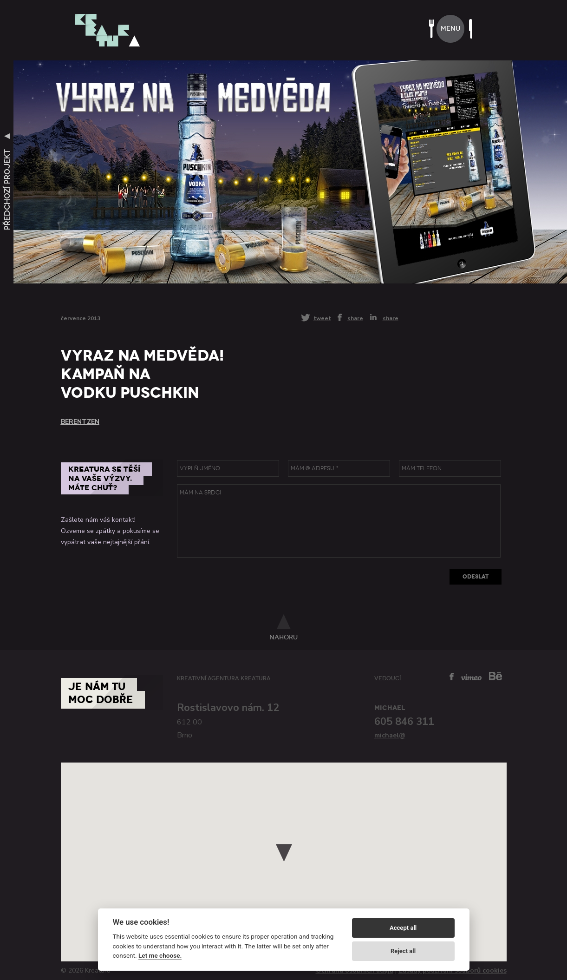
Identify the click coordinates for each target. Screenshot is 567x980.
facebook (452, 676)
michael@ (389, 735)
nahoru (283, 637)
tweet (322, 318)
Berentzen (80, 421)
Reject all (403, 950)
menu (450, 29)
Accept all (403, 927)
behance (495, 676)
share (355, 318)
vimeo (471, 677)
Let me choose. (160, 955)
